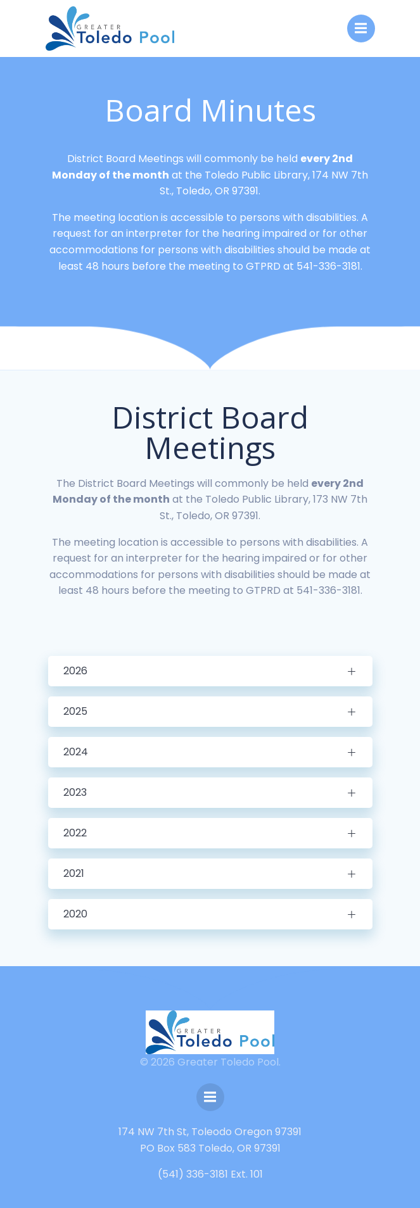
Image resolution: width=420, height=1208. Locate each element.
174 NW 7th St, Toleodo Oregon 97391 (210, 1131)
